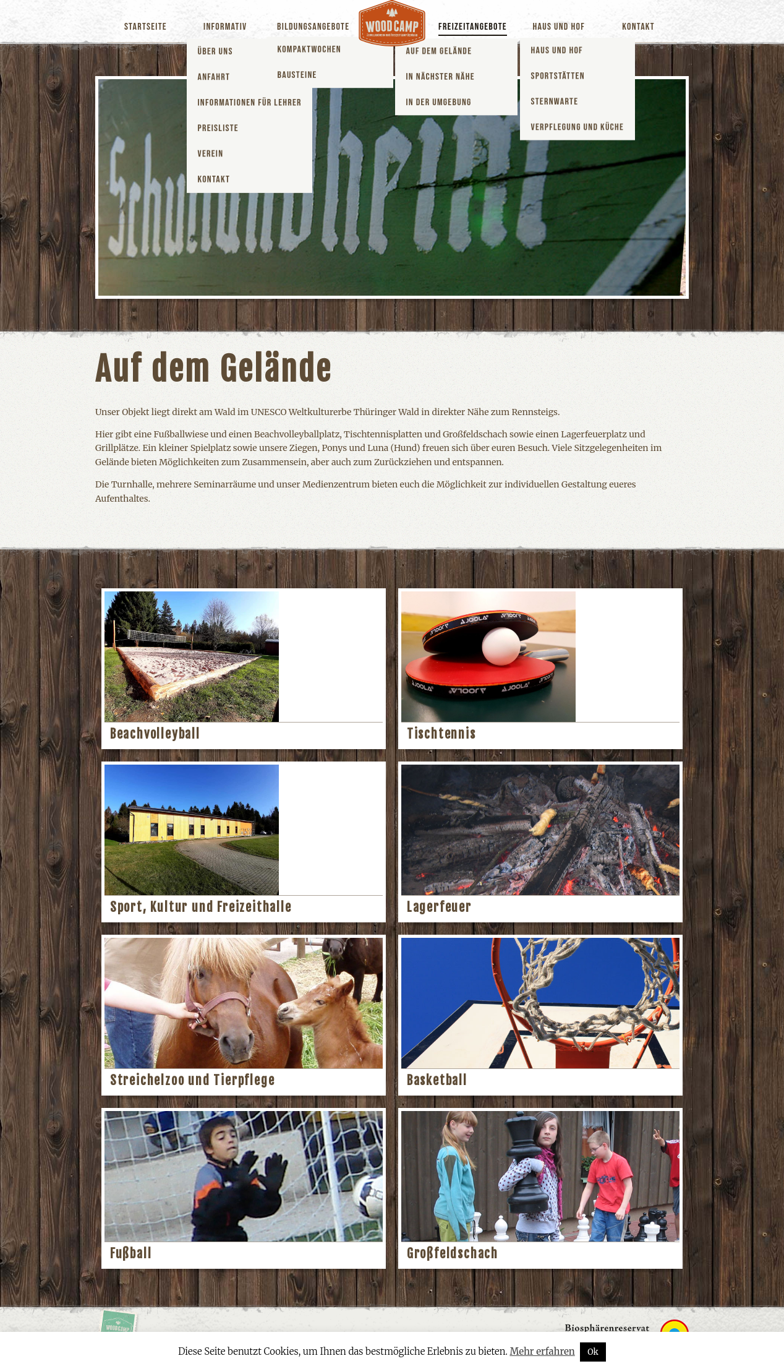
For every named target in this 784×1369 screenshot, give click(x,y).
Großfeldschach (452, 1253)
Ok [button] (593, 1352)
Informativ (225, 27)
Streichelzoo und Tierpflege (192, 1080)
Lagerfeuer (439, 907)
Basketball (437, 1080)
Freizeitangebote (472, 27)
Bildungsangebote (313, 27)
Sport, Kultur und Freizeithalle (201, 907)
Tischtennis (441, 734)
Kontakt (638, 27)
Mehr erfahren (541, 1351)
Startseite (145, 27)
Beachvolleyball (155, 734)
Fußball (131, 1253)
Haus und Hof (559, 27)
